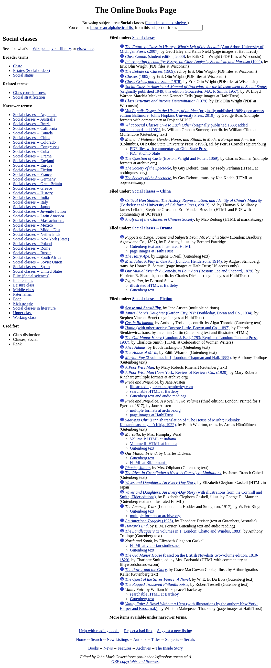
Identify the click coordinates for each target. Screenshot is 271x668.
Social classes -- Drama (32, 156)
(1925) (149, 521)
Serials (189, 639)
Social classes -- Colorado (34, 142)
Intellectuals (23, 280)
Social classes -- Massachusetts (38, 220)
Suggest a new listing (174, 631)
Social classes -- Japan (31, 207)
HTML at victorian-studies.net (155, 545)
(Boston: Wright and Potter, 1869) (171, 158)
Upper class (22, 313)
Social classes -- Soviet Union (37, 262)
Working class (24, 317)
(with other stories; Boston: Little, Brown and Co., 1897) (177, 328)
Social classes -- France (32, 174)
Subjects (172, 639)
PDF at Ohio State (145, 153)
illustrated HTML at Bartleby (154, 285)
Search (96, 639)
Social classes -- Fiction (32, 170)
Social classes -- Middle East (36, 230)
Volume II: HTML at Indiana (153, 443)
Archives (143, 648)
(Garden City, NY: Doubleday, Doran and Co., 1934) (188, 313)
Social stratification (29, 97)
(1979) (166, 101)
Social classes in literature (34, 308)
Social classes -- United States (37, 271)
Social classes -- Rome (31, 248)
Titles (155, 639)
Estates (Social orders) (31, 70)
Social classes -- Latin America (38, 216)
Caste (17, 66)
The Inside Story (169, 648)
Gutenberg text (142, 290)
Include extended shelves (167, 22)
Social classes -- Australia (34, 119)
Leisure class (23, 285)
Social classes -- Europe (32, 165)
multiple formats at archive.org (155, 410)
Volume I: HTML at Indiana (153, 439)
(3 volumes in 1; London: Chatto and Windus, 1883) (183, 531)
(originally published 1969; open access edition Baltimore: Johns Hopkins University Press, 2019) (192, 113)
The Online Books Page (135, 10)
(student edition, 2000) (155, 56)
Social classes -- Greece (32, 188)
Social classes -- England (33, 160)
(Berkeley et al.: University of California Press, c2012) (191, 202)
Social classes (143, 37)
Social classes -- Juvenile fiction (39, 211)
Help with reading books (99, 631)
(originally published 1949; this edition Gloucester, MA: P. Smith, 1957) (193, 88)
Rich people (23, 303)
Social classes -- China (31, 137)
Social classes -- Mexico (33, 225)
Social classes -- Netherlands (36, 234)
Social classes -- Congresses (36, 147)
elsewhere (85, 48)
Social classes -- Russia (32, 253)
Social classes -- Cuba (31, 151)
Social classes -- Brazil (31, 124)
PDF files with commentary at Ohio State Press (169, 148)
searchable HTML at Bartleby (154, 391)
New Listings (118, 639)
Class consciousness (29, 92)
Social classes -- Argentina (35, 114)
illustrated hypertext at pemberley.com (161, 387)
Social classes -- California (35, 128)
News (108, 648)
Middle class (23, 290)
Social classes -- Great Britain (37, 184)
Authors (140, 639)
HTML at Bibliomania (148, 462)
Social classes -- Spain (31, 266)
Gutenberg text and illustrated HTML (160, 246)
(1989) (150, 71)
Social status (23, 75)
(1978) (153, 81)
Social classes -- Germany (34, 179)
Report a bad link (138, 631)
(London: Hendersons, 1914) (173, 261)
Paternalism (22, 294)
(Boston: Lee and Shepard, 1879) (189, 271)
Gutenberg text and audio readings (158, 396)
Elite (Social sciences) (31, 276)
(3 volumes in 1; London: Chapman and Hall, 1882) (178, 357)
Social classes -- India (31, 197)
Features (124, 648)
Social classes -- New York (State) (41, 239)
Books (93, 648)
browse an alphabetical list (112, 27)
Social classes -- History (33, 193)
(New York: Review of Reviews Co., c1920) (176, 372)
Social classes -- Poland (32, 243)
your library (61, 48)
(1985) (137, 76)
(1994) (193, 61)
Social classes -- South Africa (37, 257)
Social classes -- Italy (30, 202)
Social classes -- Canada (33, 133)
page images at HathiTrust (151, 251)
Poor (17, 299)
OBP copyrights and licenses (135, 661)
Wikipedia (40, 48)
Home (81, 639)
